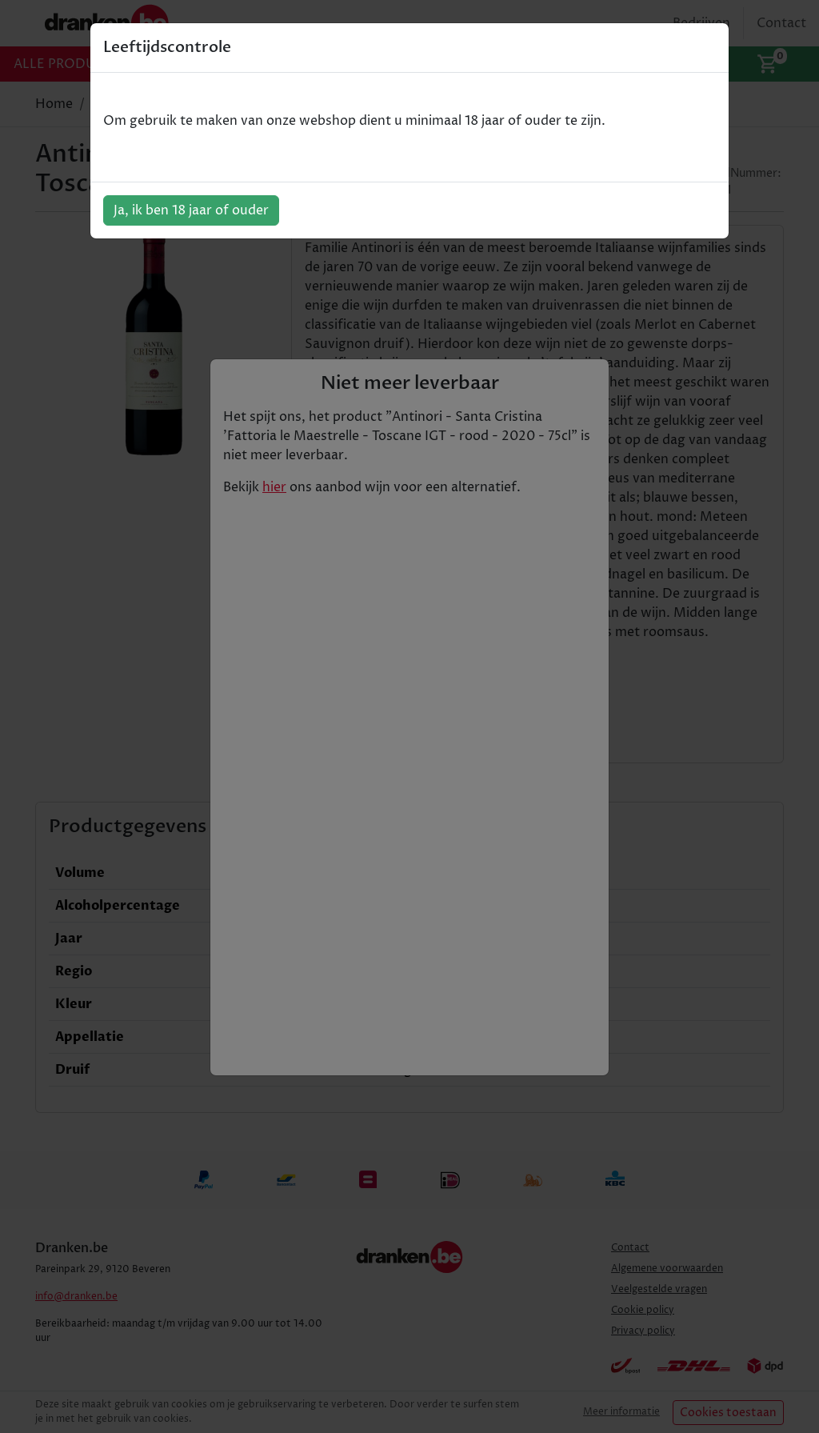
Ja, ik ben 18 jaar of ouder (191, 210)
